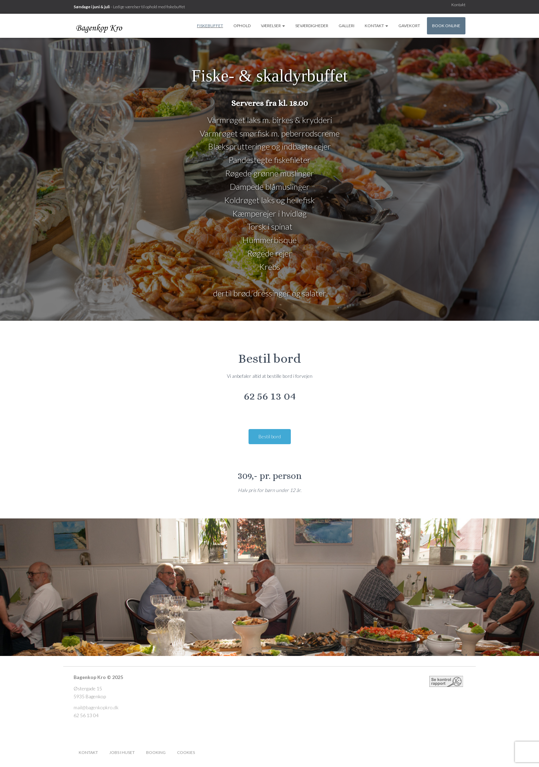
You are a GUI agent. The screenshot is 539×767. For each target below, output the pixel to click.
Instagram (218, 752)
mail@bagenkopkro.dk (96, 707)
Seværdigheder (311, 25)
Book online (446, 25)
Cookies (186, 752)
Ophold (242, 25)
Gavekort (409, 25)
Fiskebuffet (210, 25)
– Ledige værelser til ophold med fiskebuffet (129, 6)
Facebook (206, 752)
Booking (156, 752)
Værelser (273, 25)
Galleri (346, 25)
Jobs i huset (122, 752)
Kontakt (458, 4)
